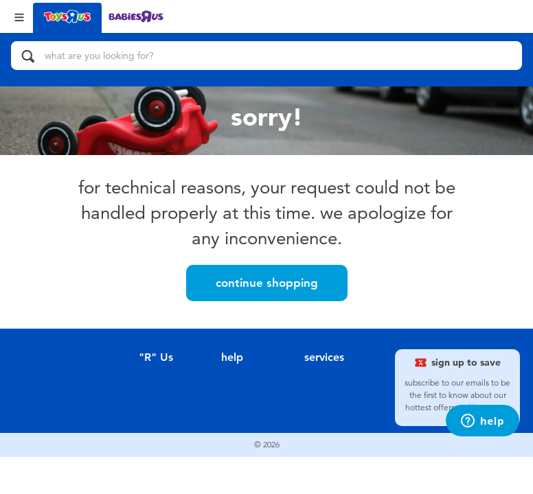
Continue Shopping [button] (267, 283)
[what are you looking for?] (266, 55)
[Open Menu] (19, 16)
